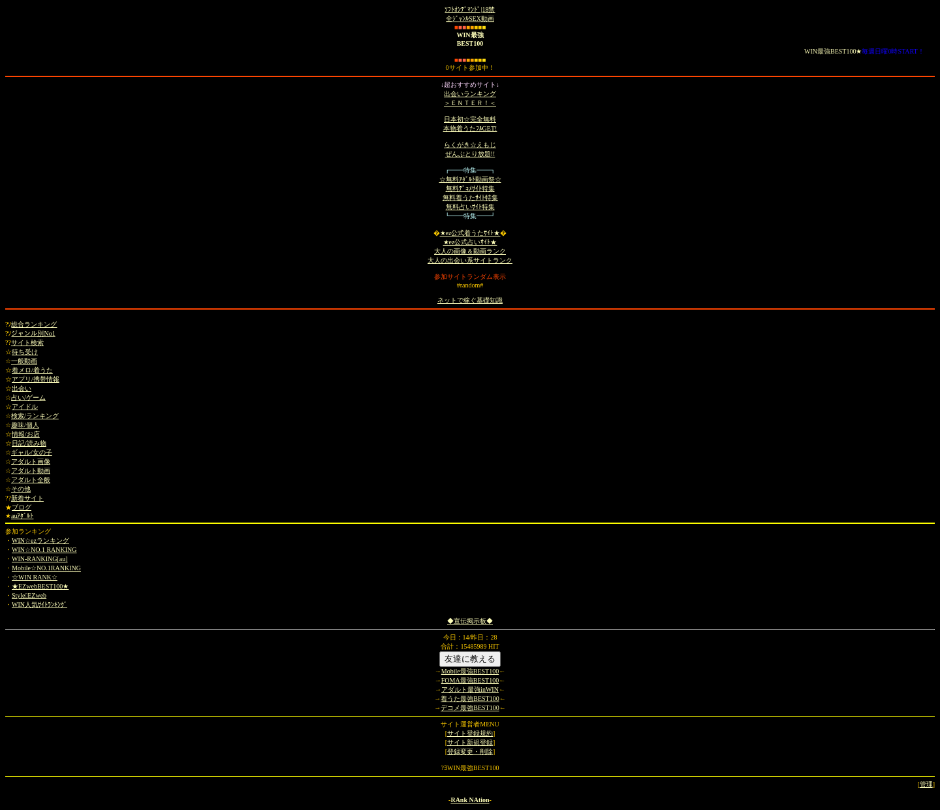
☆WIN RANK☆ (34, 577)
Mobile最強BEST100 (470, 671)
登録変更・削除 (470, 751)
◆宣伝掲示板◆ (470, 620)
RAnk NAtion (469, 799)
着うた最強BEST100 (470, 698)
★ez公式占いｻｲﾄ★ (470, 242)
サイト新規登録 (470, 742)
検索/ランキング (35, 415)
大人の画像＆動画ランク (470, 251)
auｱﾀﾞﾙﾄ (22, 515)
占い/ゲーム (28, 397)
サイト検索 (27, 342)
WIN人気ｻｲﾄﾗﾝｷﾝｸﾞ (39, 604)
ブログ (21, 507)
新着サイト (27, 498)
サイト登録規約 (470, 733)
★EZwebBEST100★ (40, 586)
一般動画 (24, 360)
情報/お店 (26, 434)
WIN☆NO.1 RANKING (44, 549)
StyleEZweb (29, 595)
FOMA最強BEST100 (470, 680)
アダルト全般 (30, 479)
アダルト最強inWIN (470, 689)
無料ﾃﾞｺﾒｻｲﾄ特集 (470, 188)
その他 (21, 489)
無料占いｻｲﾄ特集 (470, 206)
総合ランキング (34, 324)
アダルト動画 (30, 470)
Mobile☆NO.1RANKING (46, 568)
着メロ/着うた (32, 370)
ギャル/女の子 (31, 452)
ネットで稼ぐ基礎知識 (470, 300)
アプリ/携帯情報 (35, 379)
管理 (926, 784)
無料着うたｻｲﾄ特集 (470, 197)
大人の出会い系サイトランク (470, 260)
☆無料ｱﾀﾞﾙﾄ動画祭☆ (470, 179)
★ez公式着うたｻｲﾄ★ (470, 232)
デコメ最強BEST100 (470, 707)
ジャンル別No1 (33, 333)
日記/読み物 (29, 443)
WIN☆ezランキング (40, 540)
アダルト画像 (30, 461)
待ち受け (25, 351)
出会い (21, 388)
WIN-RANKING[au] (40, 558)
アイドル (25, 406)
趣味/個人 (25, 425)
